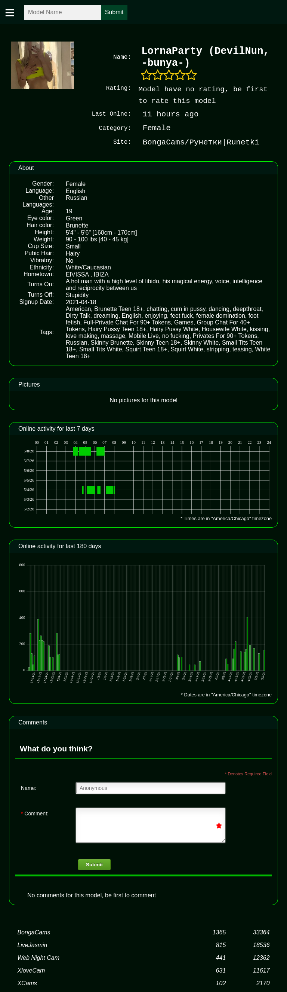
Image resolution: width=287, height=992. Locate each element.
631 (221, 970)
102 (221, 982)
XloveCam (31, 970)
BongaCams (33, 931)
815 (221, 944)
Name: (28, 787)
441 (221, 957)
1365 (219, 931)
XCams (27, 982)
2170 (263, 982)
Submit (94, 864)
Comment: (35, 813)
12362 (261, 957)
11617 (261, 970)
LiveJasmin (32, 944)
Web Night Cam (38, 957)
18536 (261, 944)
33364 (261, 931)
